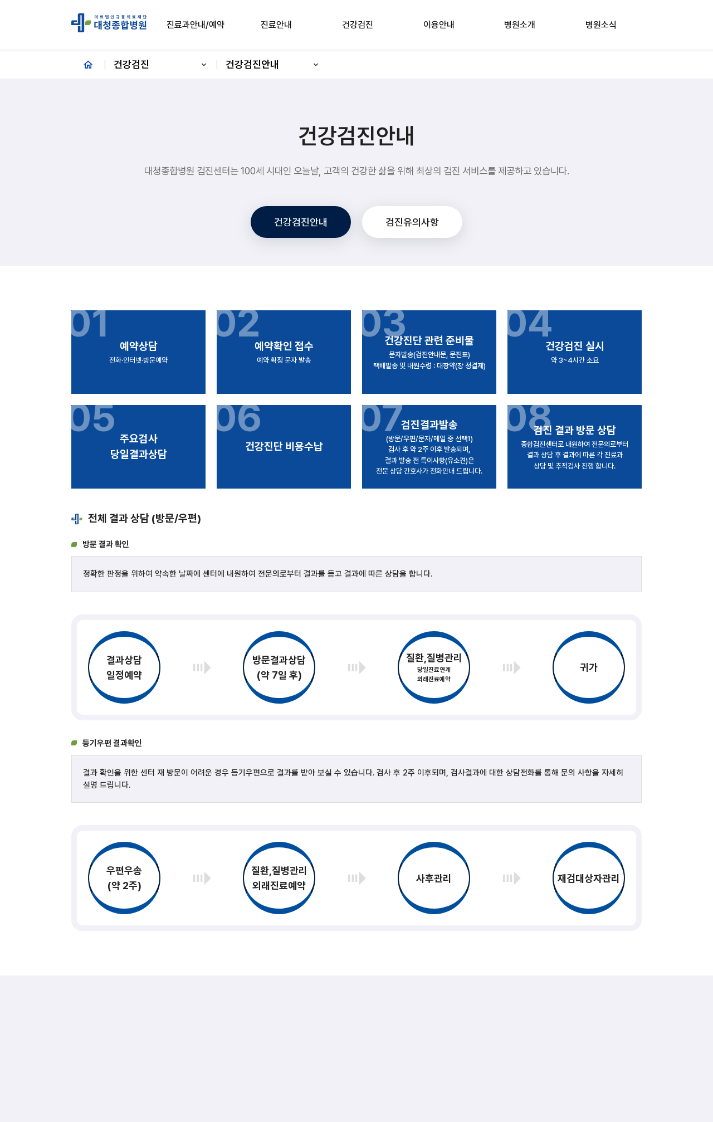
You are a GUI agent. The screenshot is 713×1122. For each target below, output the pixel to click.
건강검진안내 (273, 64)
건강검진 (357, 24)
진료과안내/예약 (195, 24)
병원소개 (519, 24)
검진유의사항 (412, 222)
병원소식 (601, 24)
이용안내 (439, 24)
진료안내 (276, 24)
